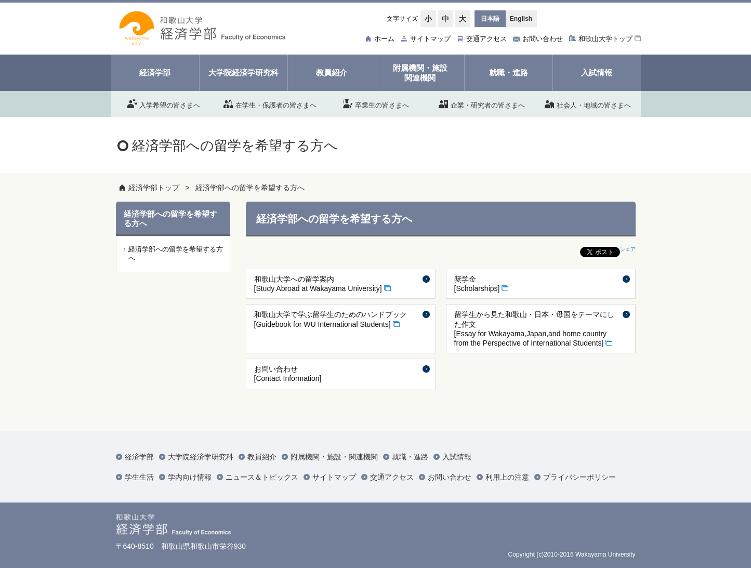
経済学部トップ (153, 187)
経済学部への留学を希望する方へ (250, 187)
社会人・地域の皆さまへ (588, 103)
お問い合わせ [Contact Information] (288, 373)
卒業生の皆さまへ (376, 103)
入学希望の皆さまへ (163, 103)
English (521, 18)
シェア (628, 249)
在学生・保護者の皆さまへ (270, 103)
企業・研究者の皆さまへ (482, 103)
